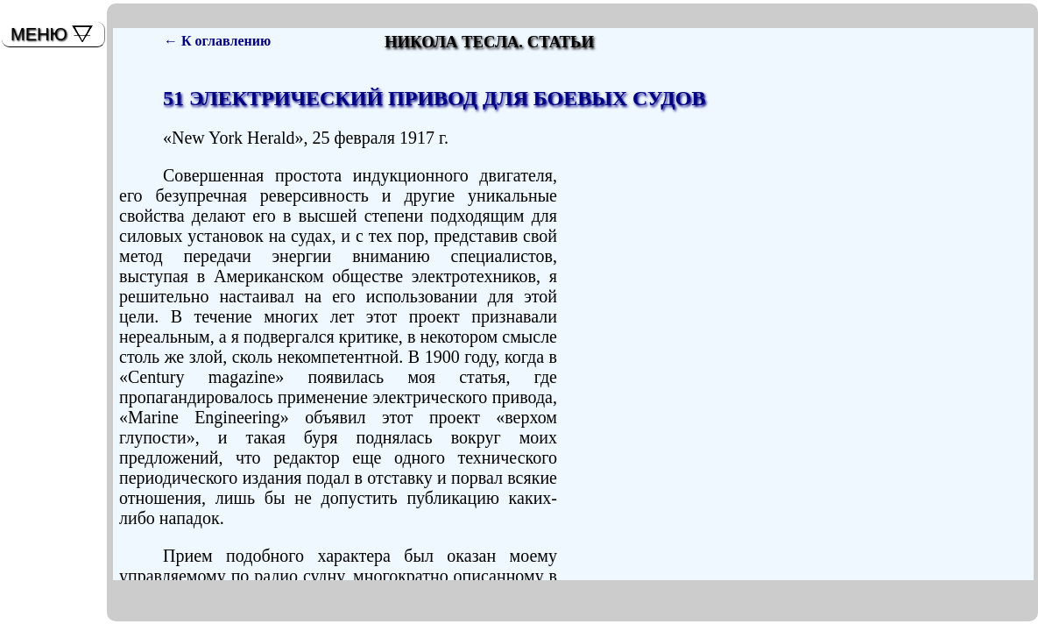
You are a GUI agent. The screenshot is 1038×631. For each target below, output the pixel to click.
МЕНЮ (39, 34)
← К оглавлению (217, 40)
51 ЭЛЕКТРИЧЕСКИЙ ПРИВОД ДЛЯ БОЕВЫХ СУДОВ (434, 98)
